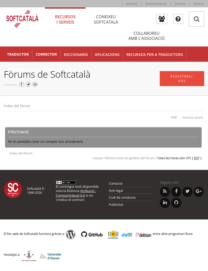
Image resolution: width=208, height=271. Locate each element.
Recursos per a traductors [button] (154, 54)
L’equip (97, 158)
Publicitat (116, 204)
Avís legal (116, 190)
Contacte (116, 183)
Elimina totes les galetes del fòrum (129, 158)
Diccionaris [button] (76, 54)
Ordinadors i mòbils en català (39, 69)
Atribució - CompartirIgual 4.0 (76, 192)
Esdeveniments (156, 3)
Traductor (18, 54)
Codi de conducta (122, 197)
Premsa (180, 3)
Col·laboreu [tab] (146, 35)
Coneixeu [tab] (106, 19)
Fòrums (198, 3)
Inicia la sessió (193, 117)
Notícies (132, 3)
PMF (174, 117)
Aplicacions (107, 54)
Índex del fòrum (17, 105)
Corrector (46, 54)
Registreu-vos (182, 78)
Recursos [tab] (65, 19)
